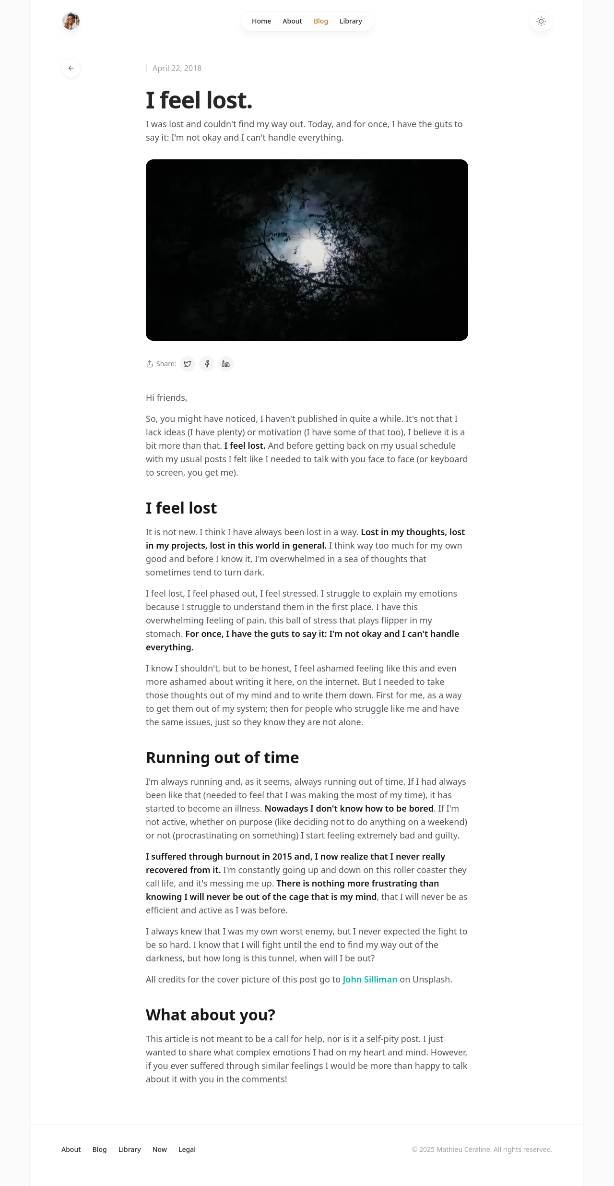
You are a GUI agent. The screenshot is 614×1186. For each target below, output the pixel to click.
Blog (321, 23)
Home (261, 20)
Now (160, 1149)
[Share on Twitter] (187, 363)
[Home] (71, 21)
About (292, 20)
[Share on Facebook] (206, 363)
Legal (187, 1149)
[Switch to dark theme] (541, 21)
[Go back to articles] (71, 68)
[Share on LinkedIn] (226, 363)
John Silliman (370, 979)
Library (351, 20)
